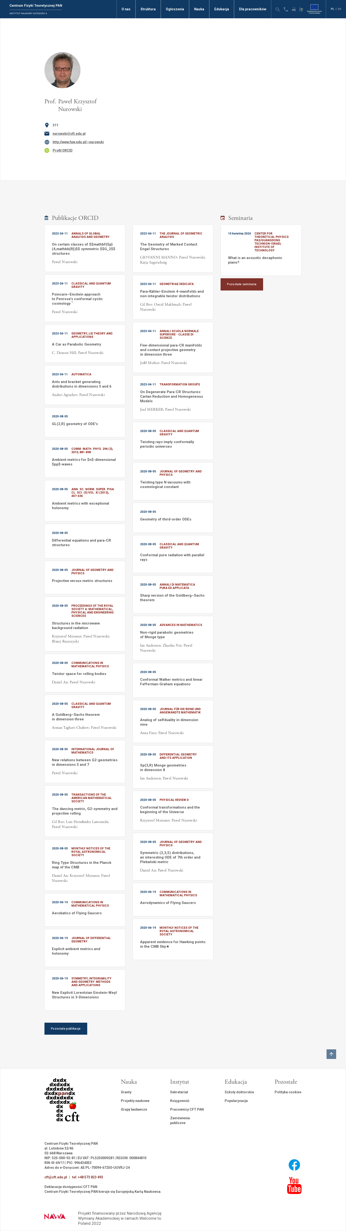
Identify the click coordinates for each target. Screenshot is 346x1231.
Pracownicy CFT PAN (187, 1109)
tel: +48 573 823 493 (87, 1177)
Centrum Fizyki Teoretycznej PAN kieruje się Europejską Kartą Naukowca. (102, 1192)
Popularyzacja (236, 1101)
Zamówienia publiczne (180, 1120)
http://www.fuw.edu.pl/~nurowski (78, 142)
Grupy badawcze (134, 1109)
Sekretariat (179, 1092)
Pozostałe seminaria (241, 284)
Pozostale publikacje (66, 1028)
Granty (126, 1092)
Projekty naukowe (135, 1101)
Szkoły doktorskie (239, 1092)
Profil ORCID (63, 150)
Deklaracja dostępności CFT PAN (70, 1187)
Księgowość (179, 1101)
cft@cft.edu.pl (55, 1177)
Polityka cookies (288, 1092)
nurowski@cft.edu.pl (69, 134)
